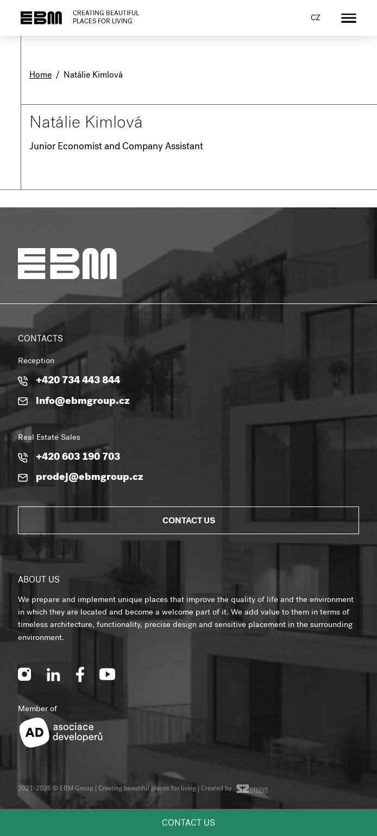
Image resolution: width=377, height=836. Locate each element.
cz (316, 18)
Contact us (188, 824)
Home (40, 76)
